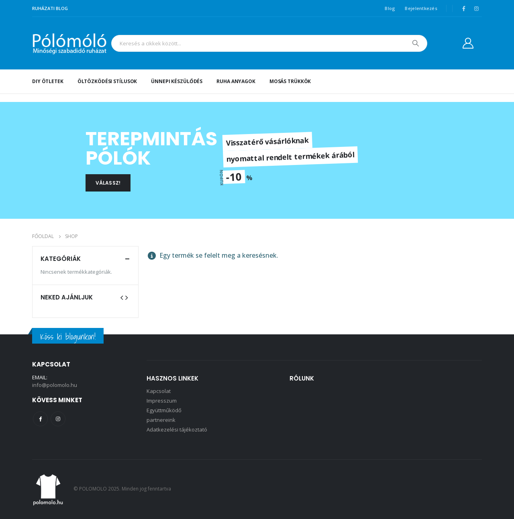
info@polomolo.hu (54, 385)
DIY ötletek (47, 81)
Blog (390, 8)
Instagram (58, 418)
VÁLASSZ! (108, 182)
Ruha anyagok (235, 81)
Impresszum (162, 400)
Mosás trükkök (290, 81)
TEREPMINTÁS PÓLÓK (151, 148)
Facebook (40, 418)
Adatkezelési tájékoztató (177, 429)
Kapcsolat (159, 391)
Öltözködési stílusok (107, 81)
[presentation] (121, 297)
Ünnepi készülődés (176, 81)
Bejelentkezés (421, 8)
